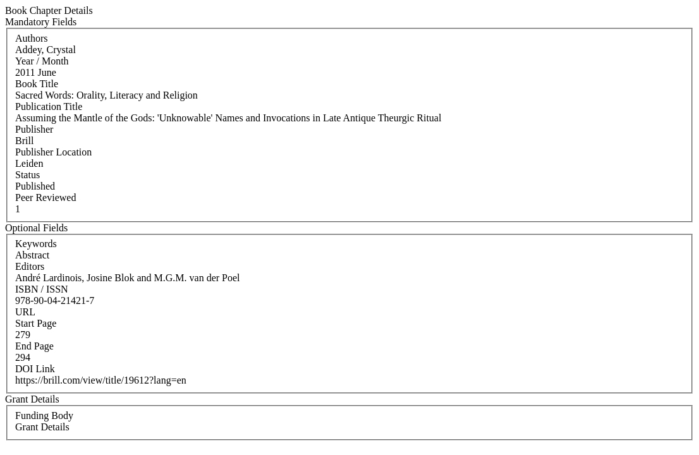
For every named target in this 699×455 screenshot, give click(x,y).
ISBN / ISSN (41, 289)
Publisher (34, 129)
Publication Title (48, 106)
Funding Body (44, 415)
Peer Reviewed (45, 197)
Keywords (36, 243)
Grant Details (42, 427)
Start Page (35, 323)
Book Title (36, 83)
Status (27, 174)
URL (25, 311)
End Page (34, 346)
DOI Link (35, 368)
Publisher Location (53, 152)
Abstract (32, 255)
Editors (29, 266)
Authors (31, 38)
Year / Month (42, 61)
